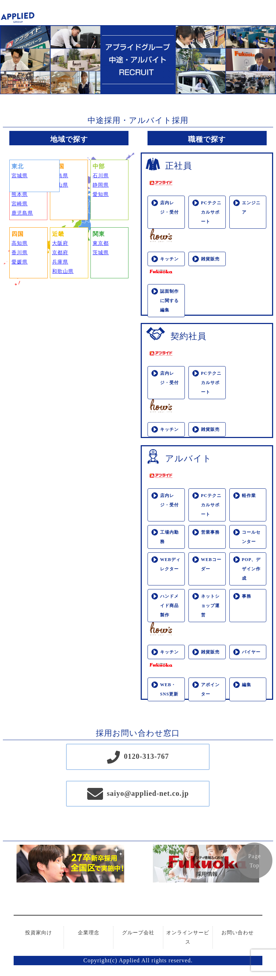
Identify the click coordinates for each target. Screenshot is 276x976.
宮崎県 (19, 203)
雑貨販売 (210, 258)
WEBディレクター (170, 564)
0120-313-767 (146, 756)
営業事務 (210, 532)
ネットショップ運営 (210, 605)
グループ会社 (138, 932)
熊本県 (19, 194)
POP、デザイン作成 (251, 569)
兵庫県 (60, 262)
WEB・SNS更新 (169, 689)
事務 (246, 596)
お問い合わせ (237, 932)
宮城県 (19, 175)
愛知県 (101, 194)
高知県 (19, 243)
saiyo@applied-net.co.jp (148, 793)
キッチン (169, 258)
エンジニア (251, 207)
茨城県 (101, 252)
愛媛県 (19, 262)
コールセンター (251, 537)
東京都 (101, 243)
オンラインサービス (187, 937)
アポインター (210, 689)
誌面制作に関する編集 (169, 301)
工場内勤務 (169, 537)
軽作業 (249, 495)
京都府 (60, 252)
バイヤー (251, 652)
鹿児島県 (22, 213)
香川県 (19, 252)
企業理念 (88, 932)
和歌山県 (63, 271)
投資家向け (38, 932)
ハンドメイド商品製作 (169, 605)
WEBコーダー (211, 564)
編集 (246, 684)
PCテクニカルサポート (211, 212)
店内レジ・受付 (169, 207)
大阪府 (60, 243)
